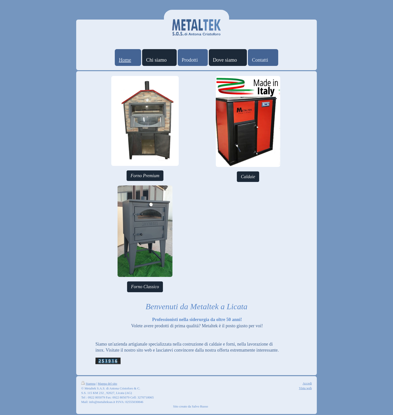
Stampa (88, 383)
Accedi (307, 383)
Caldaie (248, 176)
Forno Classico (145, 286)
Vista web (305, 388)
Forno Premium (145, 175)
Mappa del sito (107, 383)
